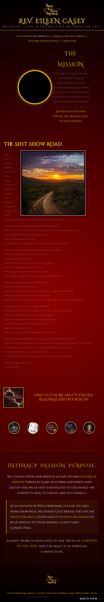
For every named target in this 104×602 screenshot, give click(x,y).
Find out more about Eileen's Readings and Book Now (63, 397)
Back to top (88, 598)
